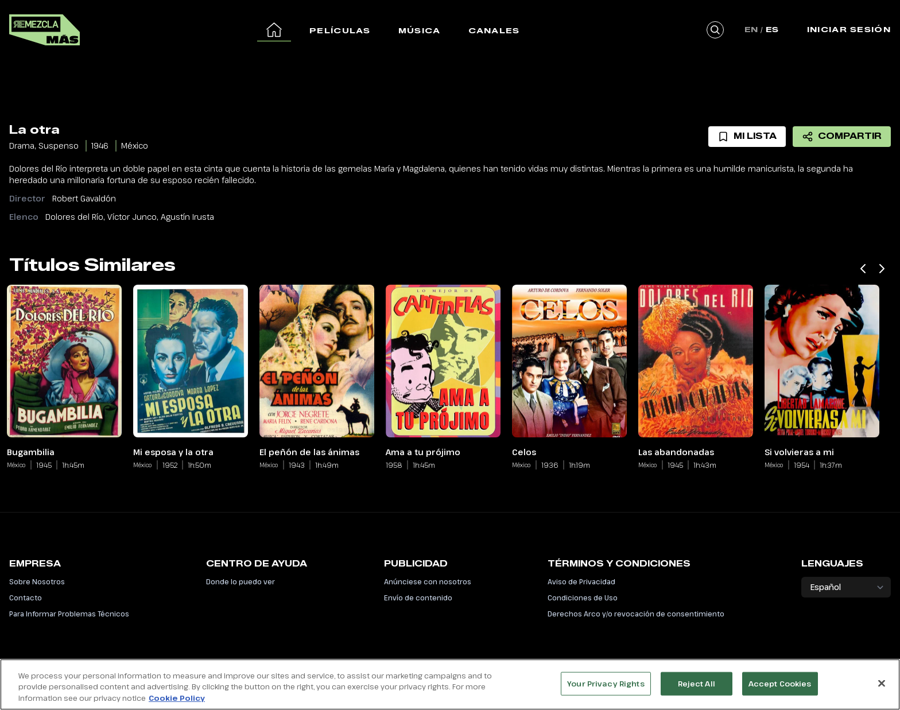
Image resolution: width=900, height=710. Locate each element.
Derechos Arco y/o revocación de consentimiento (636, 613)
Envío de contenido (418, 597)
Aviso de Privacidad (581, 581)
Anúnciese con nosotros (427, 581)
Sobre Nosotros (37, 581)
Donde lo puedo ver (240, 581)
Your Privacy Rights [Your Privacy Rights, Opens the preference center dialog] (605, 689)
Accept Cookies (780, 689)
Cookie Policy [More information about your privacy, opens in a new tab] (177, 704)
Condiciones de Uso (583, 597)
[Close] (881, 689)
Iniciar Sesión (849, 29)
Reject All (696, 689)
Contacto (25, 597)
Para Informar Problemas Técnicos (69, 613)
